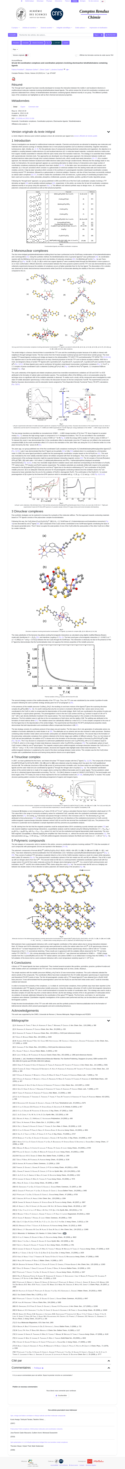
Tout (96, 35)
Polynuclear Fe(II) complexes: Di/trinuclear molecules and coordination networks (36, 1429)
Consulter (12, 35)
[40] (96, 257)
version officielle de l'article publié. (85, 136)
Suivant (65, 43)
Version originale (20, 55)
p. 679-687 (57, 43)
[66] (71, 703)
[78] (105, 956)
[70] (83, 743)
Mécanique (40, 1)
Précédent (16, 43)
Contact (81, 1465)
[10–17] (94, 158)
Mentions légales (91, 1465)
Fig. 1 (49, 185)
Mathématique (29, 1)
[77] (28, 953)
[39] (90, 761)
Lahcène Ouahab (57, 69)
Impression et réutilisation (98, 28)
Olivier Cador (44, 69)
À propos (15, 28)
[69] (19, 741)
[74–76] (64, 846)
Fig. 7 (82, 768)
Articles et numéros (29, 28)
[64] (38, 523)
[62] (81, 458)
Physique (49, 1)
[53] (71, 451)
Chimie (74, 1)
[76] (13, 855)
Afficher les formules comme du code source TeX (94, 55)
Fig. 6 (61, 637)
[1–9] (36, 149)
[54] (53, 183)
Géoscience (58, 1)
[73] (104, 826)
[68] (51, 731)
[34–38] (79, 775)
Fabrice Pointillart (18, 69)
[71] (24, 816)
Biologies (83, 1)
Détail (15, 107)
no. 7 (48, 43)
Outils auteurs (80, 28)
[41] (99, 453)
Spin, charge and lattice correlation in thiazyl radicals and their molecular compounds (37, 1415)
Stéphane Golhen (32, 69)
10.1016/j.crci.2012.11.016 (25, 118)
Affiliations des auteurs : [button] (21, 124)
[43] (27, 257)
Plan (14, 49)
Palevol (67, 1)
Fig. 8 (32, 857)
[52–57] (33, 174)
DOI (65, 1233)
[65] (37, 637)
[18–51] (61, 165)
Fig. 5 (31, 709)
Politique (38, 1368)
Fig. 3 (14, 384)
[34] (26, 183)
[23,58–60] (107, 357)
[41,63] (102, 474)
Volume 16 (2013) (37, 43)
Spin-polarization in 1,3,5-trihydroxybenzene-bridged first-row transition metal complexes (39, 1442)
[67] (36, 720)
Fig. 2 (95, 259)
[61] (21, 364)
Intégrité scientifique (64, 28)
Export (23, 107)
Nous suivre (73, 1465)
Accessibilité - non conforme (59, 1465)
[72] (34, 818)
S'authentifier (61, 1395)
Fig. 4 (26, 463)
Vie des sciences (93, 1)
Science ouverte (46, 28)
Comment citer (33, 107)
